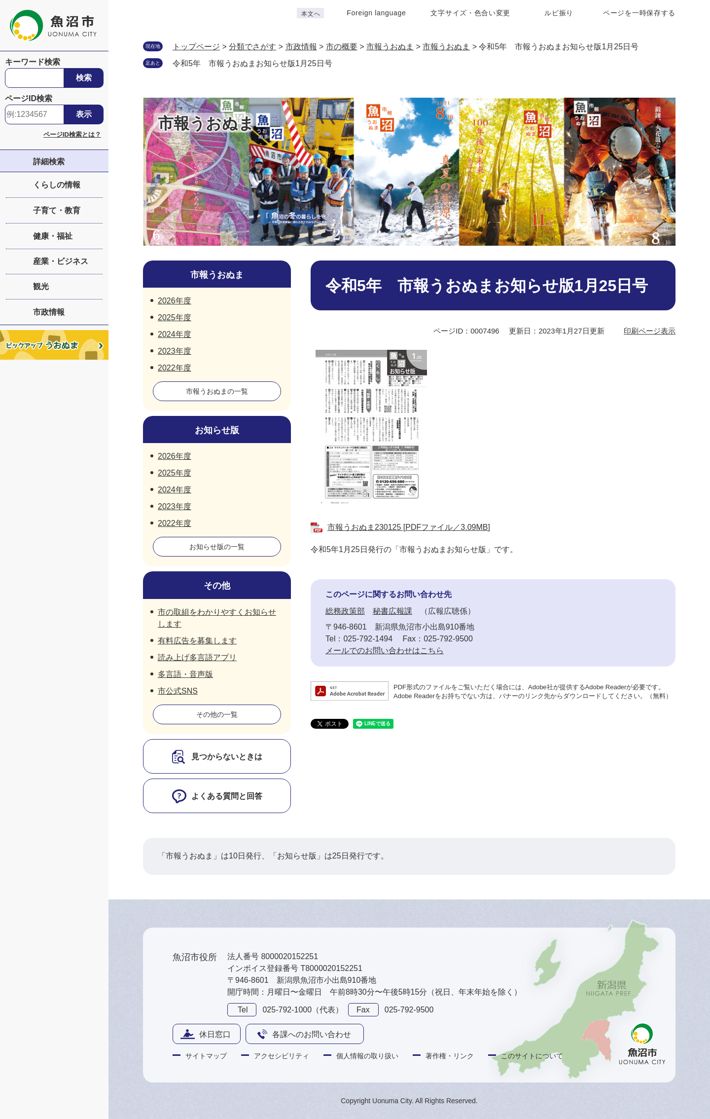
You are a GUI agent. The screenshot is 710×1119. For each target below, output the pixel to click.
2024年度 (174, 334)
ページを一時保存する (639, 13)
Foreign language (376, 13)
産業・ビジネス (60, 261)
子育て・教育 (56, 210)
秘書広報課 (392, 611)
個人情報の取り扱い (367, 1055)
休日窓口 (215, 1034)
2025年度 (174, 317)
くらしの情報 (56, 185)
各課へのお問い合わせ (311, 1034)
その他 (217, 586)
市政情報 (49, 312)
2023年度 (174, 351)
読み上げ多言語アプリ (197, 657)
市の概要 (341, 46)
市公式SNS (178, 691)
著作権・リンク (450, 1055)
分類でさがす (252, 46)
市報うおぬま (390, 46)
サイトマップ (206, 1055)
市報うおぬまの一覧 (217, 391)
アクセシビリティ (281, 1055)
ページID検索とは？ (72, 134)
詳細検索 (49, 161)
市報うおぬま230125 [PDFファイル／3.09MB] (408, 527)
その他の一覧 (217, 714)
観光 (41, 286)
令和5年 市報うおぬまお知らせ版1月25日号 (252, 63)
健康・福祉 (52, 236)
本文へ (310, 13)
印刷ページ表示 (649, 331)
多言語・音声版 (185, 674)
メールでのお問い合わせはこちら (384, 650)
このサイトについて (532, 1055)
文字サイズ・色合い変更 (470, 13)
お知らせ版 (217, 430)
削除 (342, 63)
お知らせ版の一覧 (217, 547)
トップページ (196, 46)
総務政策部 (345, 611)
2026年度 (174, 301)
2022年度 (174, 368)
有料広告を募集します (197, 640)
